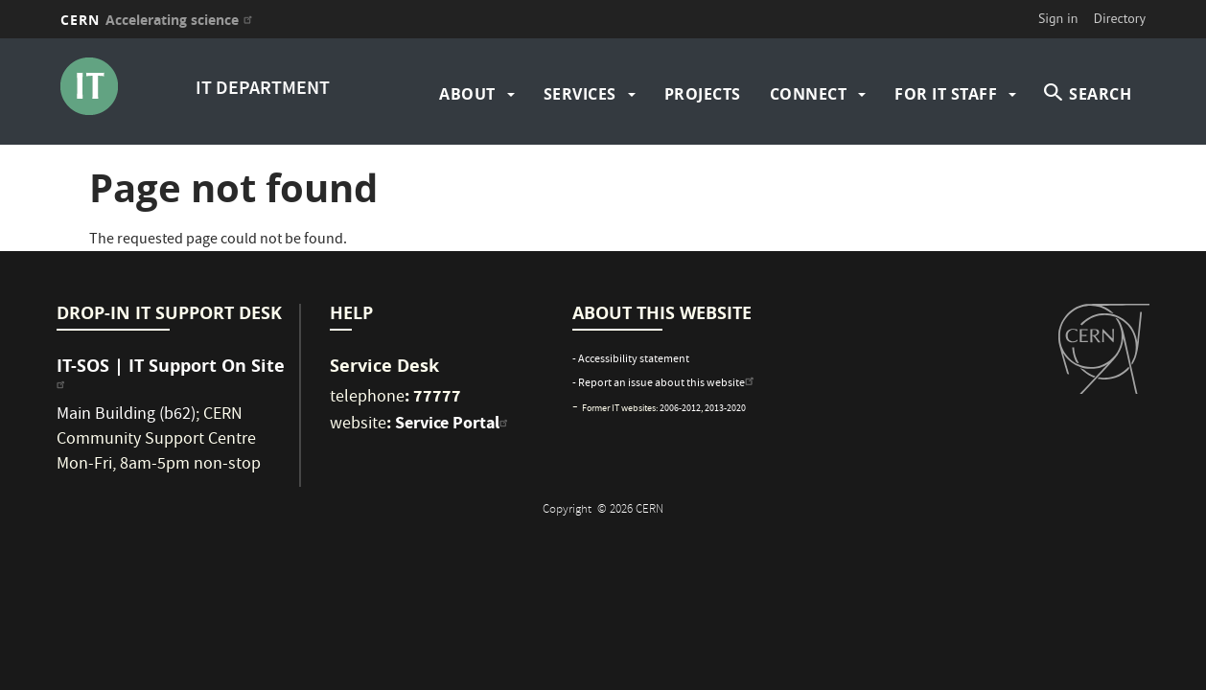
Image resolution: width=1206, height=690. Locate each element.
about (467, 93)
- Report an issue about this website (665, 384)
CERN (158, 20)
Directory (1120, 18)
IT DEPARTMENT (263, 89)
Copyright (568, 510)
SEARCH (1100, 93)
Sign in (1058, 18)
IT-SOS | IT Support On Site (171, 372)
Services (580, 93)
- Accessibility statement (630, 360)
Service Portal (454, 422)
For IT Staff (945, 93)
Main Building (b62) (126, 415)
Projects (702, 93)
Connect (808, 93)
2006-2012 (680, 409)
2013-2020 (725, 409)
